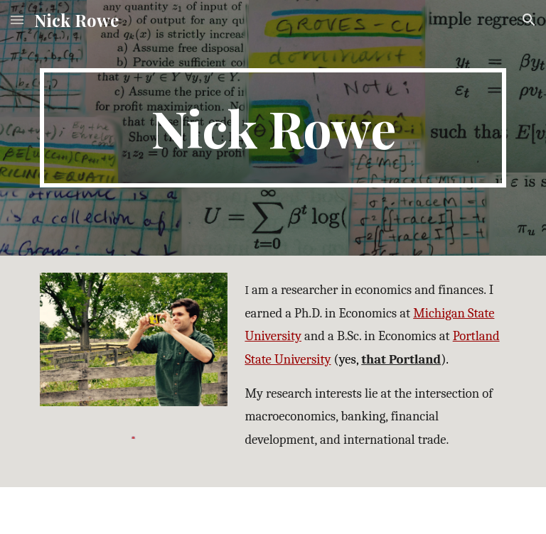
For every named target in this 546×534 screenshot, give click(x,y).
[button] (17, 19)
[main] (272, 127)
